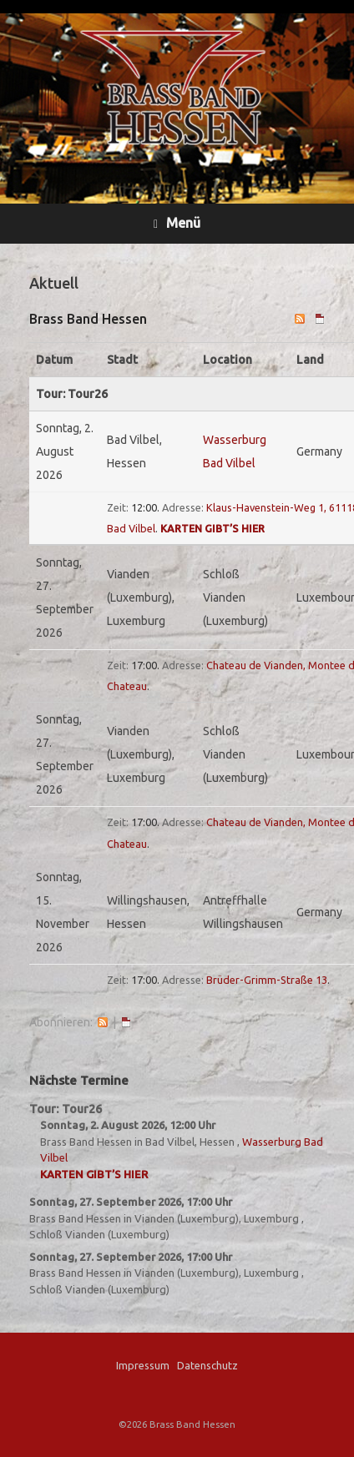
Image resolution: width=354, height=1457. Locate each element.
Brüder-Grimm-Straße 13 (266, 980)
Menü (177, 223)
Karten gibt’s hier (212, 528)
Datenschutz (207, 1365)
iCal (126, 1022)
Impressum (142, 1365)
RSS (103, 1022)
